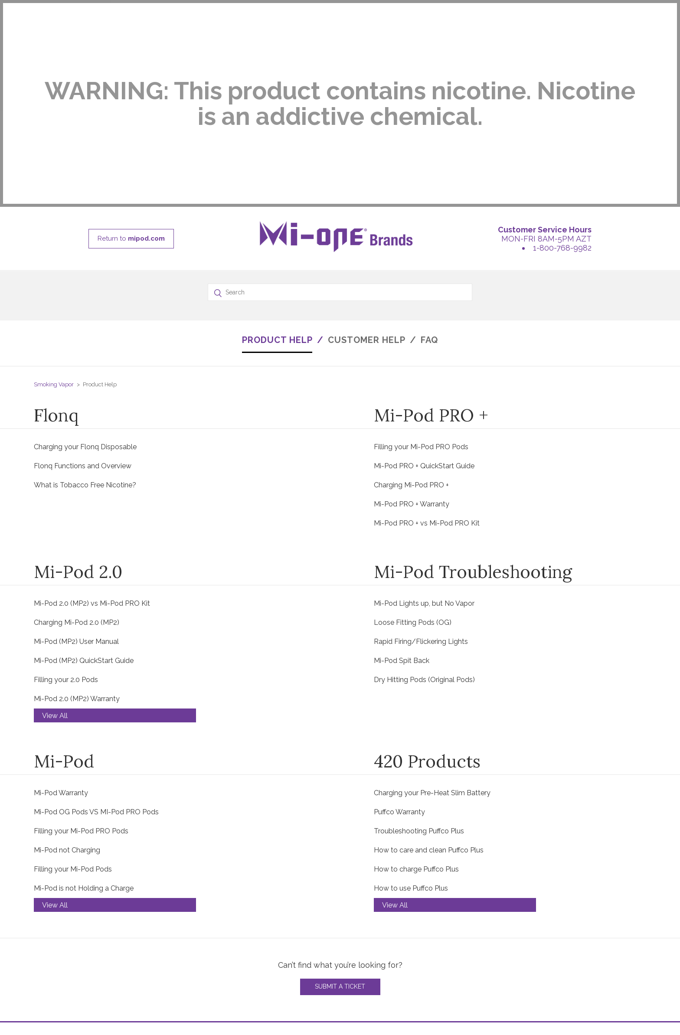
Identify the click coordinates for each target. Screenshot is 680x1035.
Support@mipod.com (402, 967)
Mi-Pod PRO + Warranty (411, 384)
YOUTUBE (572, 977)
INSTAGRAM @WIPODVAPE (601, 967)
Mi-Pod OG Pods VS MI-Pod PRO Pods (96, 692)
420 (40, 977)
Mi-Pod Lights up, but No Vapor (424, 483)
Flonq (56, 295)
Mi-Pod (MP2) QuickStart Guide (84, 540)
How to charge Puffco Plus (416, 749)
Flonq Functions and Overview (82, 346)
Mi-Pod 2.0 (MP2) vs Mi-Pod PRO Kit (92, 483)
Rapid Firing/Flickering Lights (421, 521)
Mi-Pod (64, 641)
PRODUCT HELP (277, 220)
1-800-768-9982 (562, 127)
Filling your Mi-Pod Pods (73, 749)
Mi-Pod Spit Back (401, 540)
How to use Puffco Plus (411, 768)
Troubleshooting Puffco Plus (419, 711)
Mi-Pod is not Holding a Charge (84, 768)
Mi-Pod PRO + (431, 295)
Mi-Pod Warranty (61, 673)
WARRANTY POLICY (211, 967)
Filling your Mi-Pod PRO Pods (421, 327)
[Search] (340, 172)
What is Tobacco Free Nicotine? (85, 365)
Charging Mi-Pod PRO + (411, 365)
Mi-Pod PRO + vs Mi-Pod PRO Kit (427, 403)
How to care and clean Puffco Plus (429, 730)
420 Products (427, 641)
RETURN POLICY (205, 977)
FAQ (429, 220)
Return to (131, 118)
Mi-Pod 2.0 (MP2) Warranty (77, 579)
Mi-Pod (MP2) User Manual (76, 521)
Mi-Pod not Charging (67, 730)
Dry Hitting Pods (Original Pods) (424, 559)
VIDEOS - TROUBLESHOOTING (229, 957)
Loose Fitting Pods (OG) (412, 502)
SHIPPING (193, 988)
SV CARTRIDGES (61, 988)
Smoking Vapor (54, 264)
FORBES (570, 988)
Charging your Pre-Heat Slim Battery (432, 673)
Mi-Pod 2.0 (78, 452)
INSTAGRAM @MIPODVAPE (600, 957)
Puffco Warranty (399, 692)
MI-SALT (48, 967)
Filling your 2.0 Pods (66, 559)
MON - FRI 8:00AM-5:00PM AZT (420, 946)
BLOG (565, 946)
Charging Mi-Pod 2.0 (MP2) (76, 502)
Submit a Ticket (340, 866)
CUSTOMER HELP (366, 220)
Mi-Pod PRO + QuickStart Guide (424, 346)
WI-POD (47, 957)
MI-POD (47, 946)
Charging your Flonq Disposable (85, 327)
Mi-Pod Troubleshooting (473, 452)
